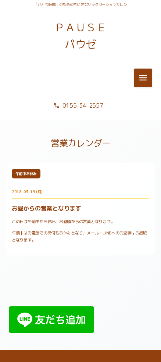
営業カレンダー (81, 143)
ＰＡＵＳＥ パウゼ (80, 36)
